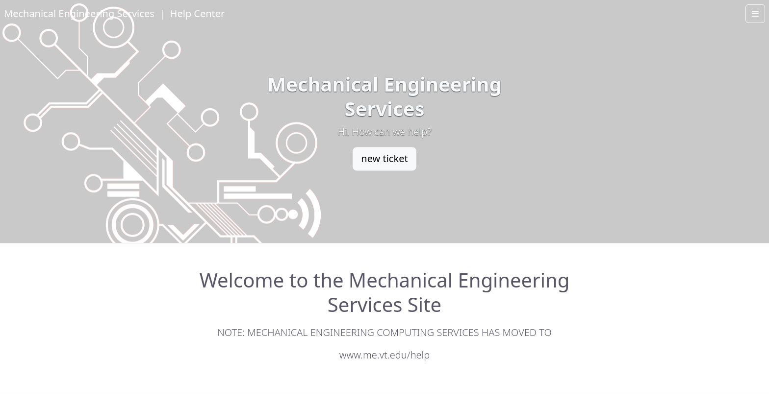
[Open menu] (755, 13)
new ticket (384, 159)
